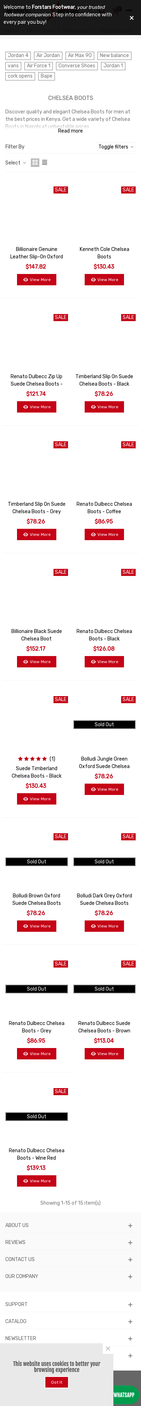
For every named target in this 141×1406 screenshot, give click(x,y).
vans (13, 66)
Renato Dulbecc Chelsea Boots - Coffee (104, 508)
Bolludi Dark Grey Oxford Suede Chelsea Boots (104, 899)
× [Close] (108, 1348)
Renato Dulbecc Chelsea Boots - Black (104, 635)
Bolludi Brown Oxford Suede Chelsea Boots (36, 899)
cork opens (20, 76)
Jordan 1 (113, 66)
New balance (114, 55)
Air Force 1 (38, 66)
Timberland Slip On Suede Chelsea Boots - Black (104, 380)
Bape (46, 76)
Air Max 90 (80, 55)
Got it (56, 1382)
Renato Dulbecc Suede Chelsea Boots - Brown (104, 1027)
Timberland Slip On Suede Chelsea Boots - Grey (37, 508)
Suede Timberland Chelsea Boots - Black (37, 772)
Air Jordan (48, 55)
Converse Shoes (76, 66)
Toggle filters (116, 147)
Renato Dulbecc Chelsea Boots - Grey (36, 1027)
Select (16, 163)
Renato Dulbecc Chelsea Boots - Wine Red (36, 1154)
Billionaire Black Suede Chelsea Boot (36, 635)
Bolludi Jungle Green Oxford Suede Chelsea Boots (104, 766)
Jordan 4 (18, 55)
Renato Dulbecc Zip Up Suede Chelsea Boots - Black (37, 384)
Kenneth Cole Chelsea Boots (104, 253)
